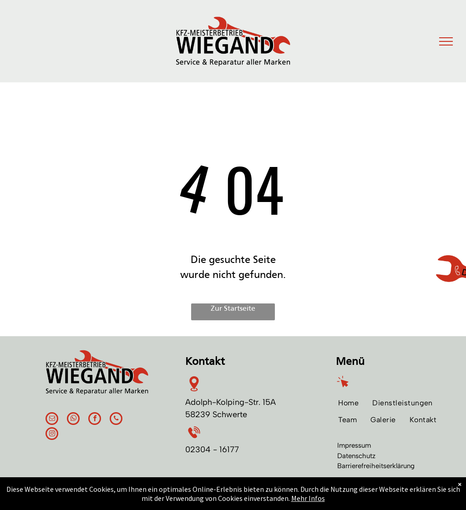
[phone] (116, 419)
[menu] (446, 41)
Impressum (354, 445)
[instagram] (52, 434)
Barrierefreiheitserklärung (376, 466)
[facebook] (94, 419)
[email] (52, 419)
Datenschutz (356, 456)
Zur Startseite (233, 308)
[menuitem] (348, 402)
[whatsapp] (73, 419)
